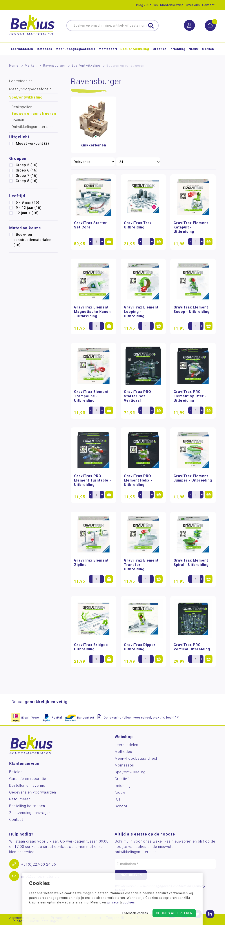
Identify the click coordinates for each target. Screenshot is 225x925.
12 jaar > (27, 213)
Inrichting (177, 49)
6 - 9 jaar (27, 202)
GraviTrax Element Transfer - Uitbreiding (141, 564)
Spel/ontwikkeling (134, 49)
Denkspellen (21, 107)
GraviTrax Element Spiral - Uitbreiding (191, 562)
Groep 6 (27, 170)
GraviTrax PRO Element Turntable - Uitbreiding (92, 480)
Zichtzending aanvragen (30, 813)
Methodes (44, 49)
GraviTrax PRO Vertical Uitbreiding (192, 647)
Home (13, 65)
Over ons (193, 5)
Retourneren (20, 799)
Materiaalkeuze (25, 228)
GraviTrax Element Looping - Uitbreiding (141, 311)
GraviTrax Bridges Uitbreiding (91, 647)
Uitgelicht (19, 137)
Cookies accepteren (174, 913)
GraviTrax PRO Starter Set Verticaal (137, 396)
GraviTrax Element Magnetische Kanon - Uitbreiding (92, 311)
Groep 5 (27, 165)
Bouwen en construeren (33, 113)
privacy (113, 902)
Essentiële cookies (135, 913)
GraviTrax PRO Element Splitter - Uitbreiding (190, 396)
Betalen (15, 772)
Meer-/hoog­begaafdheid (75, 49)
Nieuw (194, 49)
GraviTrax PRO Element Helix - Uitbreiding (138, 480)
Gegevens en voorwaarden (32, 792)
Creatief (159, 49)
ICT (118, 799)
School (121, 806)
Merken (208, 49)
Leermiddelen (22, 49)
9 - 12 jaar (29, 208)
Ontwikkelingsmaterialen (32, 127)
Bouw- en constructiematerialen (32, 239)
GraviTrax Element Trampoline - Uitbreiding (91, 396)
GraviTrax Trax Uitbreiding (138, 225)
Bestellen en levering (27, 785)
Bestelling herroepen (27, 806)
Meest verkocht (32, 143)
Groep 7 (27, 175)
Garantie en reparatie (27, 779)
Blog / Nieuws (147, 5)
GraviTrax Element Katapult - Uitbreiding (191, 227)
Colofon (17, 921)
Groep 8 (27, 181)
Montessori (108, 49)
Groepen (17, 158)
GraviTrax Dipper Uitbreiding (140, 647)
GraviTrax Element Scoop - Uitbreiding (192, 309)
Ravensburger (54, 65)
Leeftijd (17, 195)
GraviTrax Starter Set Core (90, 225)
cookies (129, 902)
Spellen (17, 120)
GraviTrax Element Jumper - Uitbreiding (193, 478)
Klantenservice (172, 5)
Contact (208, 5)
